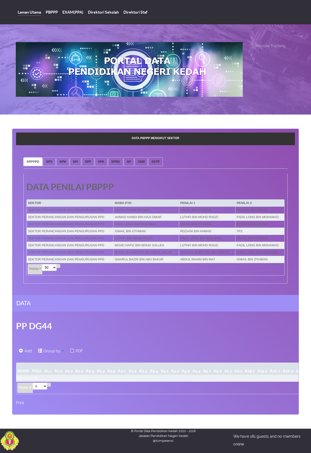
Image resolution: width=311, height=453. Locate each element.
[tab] (33, 161)
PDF (76, 351)
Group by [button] (51, 351)
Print (20, 402)
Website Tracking (270, 46)
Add (25, 351)
